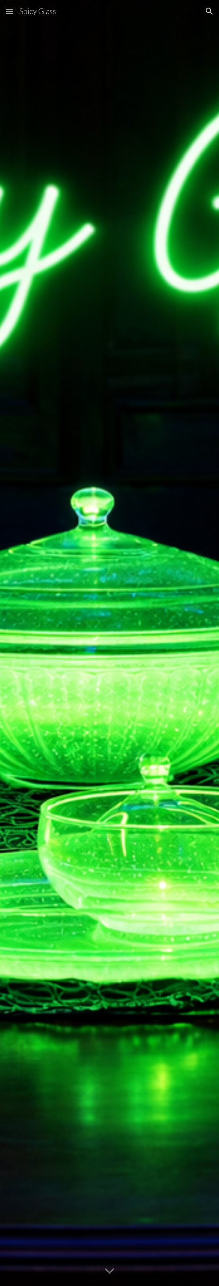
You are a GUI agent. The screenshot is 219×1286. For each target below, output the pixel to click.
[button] (9, 11)
